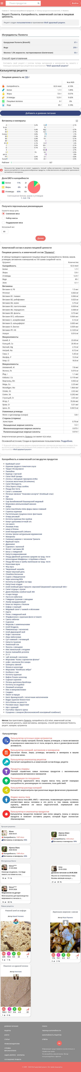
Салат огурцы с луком (15, 589)
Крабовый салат (13, 464)
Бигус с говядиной (14, 551)
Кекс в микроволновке (16, 689)
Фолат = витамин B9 (15, 549)
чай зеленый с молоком (16, 657)
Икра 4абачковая (13, 637)
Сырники (10, 622)
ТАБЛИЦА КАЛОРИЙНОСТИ (51, 1030)
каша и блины (12, 529)
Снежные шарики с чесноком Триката (23, 539)
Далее (40, 238)
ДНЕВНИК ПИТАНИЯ (11, 1026)
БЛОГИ (6, 1035)
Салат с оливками (14, 491)
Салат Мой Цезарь (14, 476)
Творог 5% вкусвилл (15, 469)
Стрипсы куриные (14, 511)
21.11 (8, 654)
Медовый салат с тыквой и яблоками (22, 609)
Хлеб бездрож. (12, 627)
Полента (65, 11)
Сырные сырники (13, 679)
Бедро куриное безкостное (18, 699)
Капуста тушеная (13, 642)
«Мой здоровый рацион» (22, 449)
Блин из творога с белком (17, 604)
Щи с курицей (12, 707)
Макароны (10, 536)
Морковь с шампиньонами (18, 624)
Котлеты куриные (14, 674)
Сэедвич (9, 692)
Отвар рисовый (13, 516)
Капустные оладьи (14, 584)
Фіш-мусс (10, 566)
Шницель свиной (13, 664)
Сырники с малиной (15, 546)
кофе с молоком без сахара (18, 662)
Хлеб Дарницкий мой (15, 632)
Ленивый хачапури (14, 687)
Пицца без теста (13, 489)
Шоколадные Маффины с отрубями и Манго (26, 559)
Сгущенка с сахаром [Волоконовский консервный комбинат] (33, 712)
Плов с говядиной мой (16, 614)
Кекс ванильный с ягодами (18, 649)
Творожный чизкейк (15, 569)
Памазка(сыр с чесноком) (17, 629)
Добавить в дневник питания (41, 113)
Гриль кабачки (12, 619)
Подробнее (66, 441)
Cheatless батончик (14, 574)
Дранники (10, 544)
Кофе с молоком (13, 634)
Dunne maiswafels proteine (17, 652)
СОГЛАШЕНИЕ (9, 1059)
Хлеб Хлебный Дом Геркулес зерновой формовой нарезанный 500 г (36, 587)
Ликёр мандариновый (16, 602)
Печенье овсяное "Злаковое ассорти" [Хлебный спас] (29, 494)
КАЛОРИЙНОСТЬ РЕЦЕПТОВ (51, 1035)
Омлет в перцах (13, 694)
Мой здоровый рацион (54, 22)
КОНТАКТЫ (21, 1055)
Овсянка (9, 499)
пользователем (24, 22)
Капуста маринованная (16, 554)
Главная (5, 11)
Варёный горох (12, 541)
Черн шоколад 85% (14, 579)
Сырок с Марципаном (15, 577)
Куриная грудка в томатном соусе (21, 466)
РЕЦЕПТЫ (7, 1030)
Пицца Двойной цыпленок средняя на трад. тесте (28, 556)
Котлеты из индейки (15, 684)
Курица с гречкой (14, 474)
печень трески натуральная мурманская (24, 534)
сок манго (10, 524)
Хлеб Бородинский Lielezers (18, 531)
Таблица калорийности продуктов (22, 11)
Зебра (8, 506)
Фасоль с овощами (14, 647)
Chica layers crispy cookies (17, 486)
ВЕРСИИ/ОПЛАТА (10, 1051)
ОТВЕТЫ (45, 1039)
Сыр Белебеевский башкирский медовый (24, 501)
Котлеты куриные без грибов (19, 519)
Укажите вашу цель (10, 211)
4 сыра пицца (12, 594)
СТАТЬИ (7, 1039)
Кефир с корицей (13, 607)
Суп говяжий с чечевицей (17, 639)
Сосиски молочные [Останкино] (20, 481)
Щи (7, 496)
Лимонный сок (12, 644)
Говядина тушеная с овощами (19, 599)
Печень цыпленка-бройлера (18, 682)
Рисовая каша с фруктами (17, 705)
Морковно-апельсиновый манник (21, 504)
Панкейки (10, 471)
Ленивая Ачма (12, 526)
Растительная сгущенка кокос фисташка (24, 514)
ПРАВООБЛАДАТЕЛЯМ (12, 1044)
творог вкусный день (15, 572)
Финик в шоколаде (14, 667)
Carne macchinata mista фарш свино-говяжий (26, 509)
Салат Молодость (13, 484)
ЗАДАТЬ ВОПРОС (10, 1055)
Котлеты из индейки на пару (19, 582)
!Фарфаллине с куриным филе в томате (24, 617)
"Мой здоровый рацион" (57, 65)
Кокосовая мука (13, 564)
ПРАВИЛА (18, 1059)
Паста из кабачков (14, 597)
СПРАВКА (7, 1048)
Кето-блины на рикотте (16, 702)
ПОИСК (44, 1026)
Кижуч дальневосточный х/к (18, 521)
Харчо (8, 612)
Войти (75, 3)
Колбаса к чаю (12, 672)
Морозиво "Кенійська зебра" (18, 669)
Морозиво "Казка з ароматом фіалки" (23, 659)
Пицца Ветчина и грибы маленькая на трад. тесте (28, 561)
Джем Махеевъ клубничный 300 (20, 592)
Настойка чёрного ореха (17, 710)
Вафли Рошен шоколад (16, 677)
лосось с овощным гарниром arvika (21, 479)
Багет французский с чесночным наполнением (27, 697)
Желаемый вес (8, 227)
